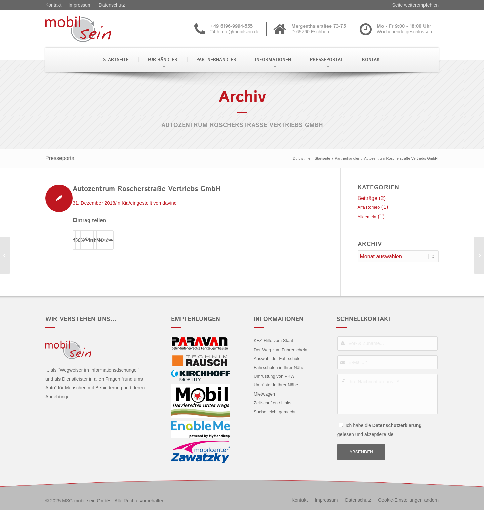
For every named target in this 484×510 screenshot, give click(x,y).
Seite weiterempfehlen (415, 5)
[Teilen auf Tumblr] (95, 240)
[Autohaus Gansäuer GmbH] (5, 255)
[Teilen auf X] (78, 240)
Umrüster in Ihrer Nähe (276, 384)
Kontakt (53, 5)
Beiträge (368, 198)
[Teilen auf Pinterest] (87, 240)
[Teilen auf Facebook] (74, 240)
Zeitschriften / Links (272, 402)
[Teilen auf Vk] (100, 240)
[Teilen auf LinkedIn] (91, 240)
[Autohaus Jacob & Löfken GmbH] (479, 255)
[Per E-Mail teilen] (111, 240)
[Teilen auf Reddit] (106, 240)
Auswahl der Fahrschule (277, 358)
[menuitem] (115, 60)
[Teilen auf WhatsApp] (83, 240)
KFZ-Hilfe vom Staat (273, 340)
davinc (169, 203)
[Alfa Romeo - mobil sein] (88, 29)
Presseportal (60, 158)
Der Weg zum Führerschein (280, 349)
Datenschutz (112, 5)
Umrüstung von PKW (274, 376)
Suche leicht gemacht (274, 411)
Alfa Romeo (369, 207)
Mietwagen (264, 394)
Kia (125, 203)
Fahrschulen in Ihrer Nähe (279, 367)
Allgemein (367, 216)
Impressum (79, 5)
